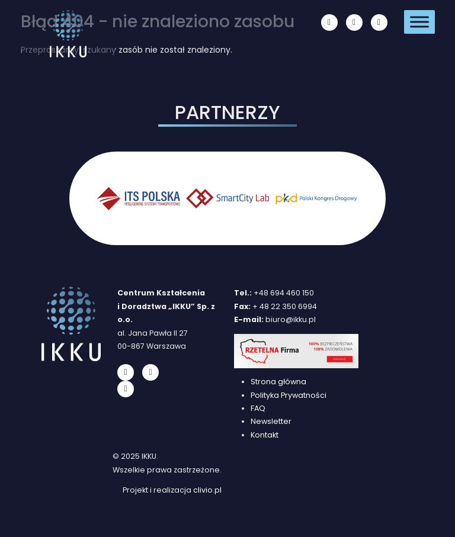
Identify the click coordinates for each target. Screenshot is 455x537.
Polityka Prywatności (288, 395)
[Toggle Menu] (419, 21)
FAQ (258, 408)
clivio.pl (207, 490)
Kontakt (264, 435)
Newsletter (271, 421)
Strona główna (278, 382)
